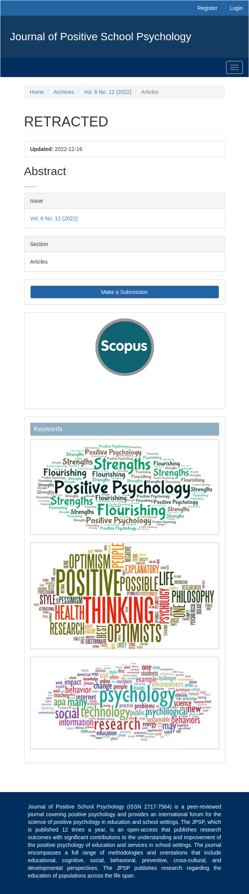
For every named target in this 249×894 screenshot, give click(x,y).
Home (37, 92)
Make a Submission (124, 292)
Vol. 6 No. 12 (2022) (108, 92)
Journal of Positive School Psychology (100, 37)
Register (208, 8)
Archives (64, 92)
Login (236, 8)
